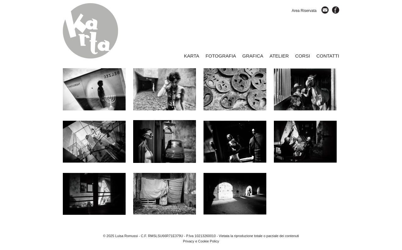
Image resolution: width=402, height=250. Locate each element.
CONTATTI (327, 55)
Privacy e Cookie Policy (201, 241)
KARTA (191, 55)
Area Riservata (304, 10)
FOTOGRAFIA (220, 55)
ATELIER (279, 55)
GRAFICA (252, 55)
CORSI (302, 55)
